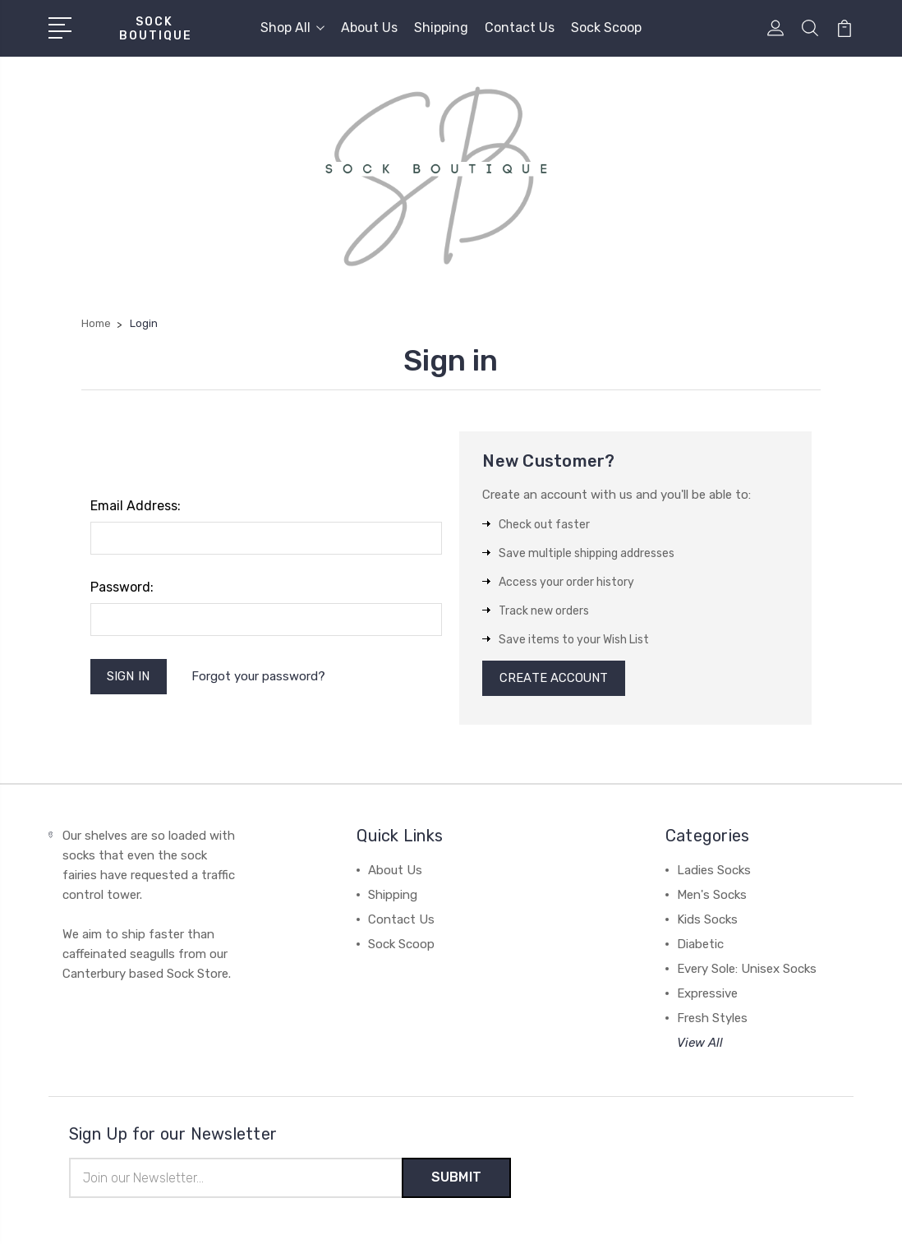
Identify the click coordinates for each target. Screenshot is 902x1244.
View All (700, 1043)
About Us (369, 27)
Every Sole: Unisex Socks (747, 969)
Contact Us (520, 27)
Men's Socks (712, 895)
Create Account (554, 678)
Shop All (292, 27)
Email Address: (135, 506)
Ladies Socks (714, 871)
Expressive (707, 994)
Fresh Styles (712, 1018)
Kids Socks (707, 920)
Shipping (441, 27)
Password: (122, 587)
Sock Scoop (606, 27)
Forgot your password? (259, 676)
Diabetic (700, 945)
